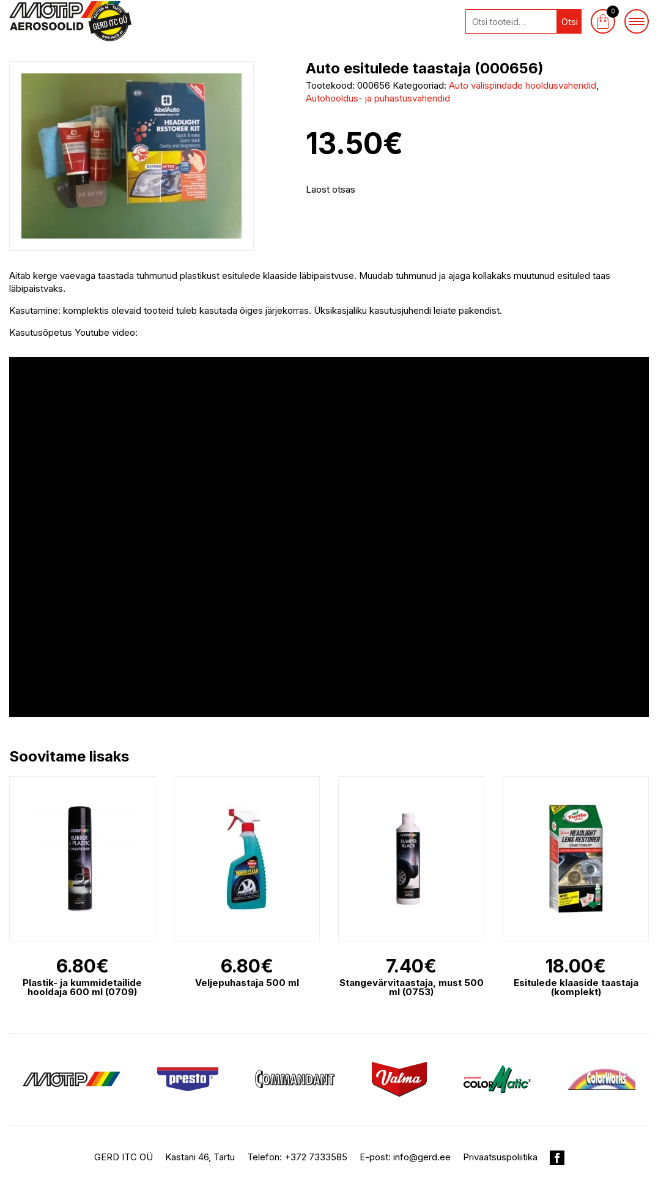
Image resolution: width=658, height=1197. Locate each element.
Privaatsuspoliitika (500, 1157)
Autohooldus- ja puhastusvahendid (378, 98)
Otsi (569, 22)
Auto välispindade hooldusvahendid (522, 85)
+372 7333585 (315, 1157)
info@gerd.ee (422, 1157)
